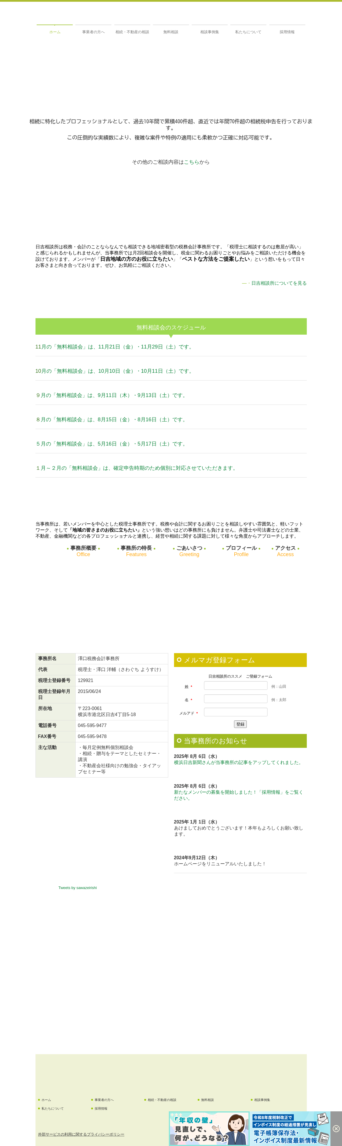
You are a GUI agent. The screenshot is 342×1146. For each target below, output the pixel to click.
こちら (191, 162)
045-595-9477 (92, 725)
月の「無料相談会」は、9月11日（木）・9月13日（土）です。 (114, 395)
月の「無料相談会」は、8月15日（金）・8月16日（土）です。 (114, 419)
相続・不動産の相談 (132, 32)
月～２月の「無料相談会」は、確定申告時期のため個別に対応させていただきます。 (139, 468)
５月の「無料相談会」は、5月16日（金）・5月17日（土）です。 (111, 444)
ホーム (55, 32)
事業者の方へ (93, 32)
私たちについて (248, 32)
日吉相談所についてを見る (279, 283)
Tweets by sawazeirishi (78, 888)
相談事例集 (209, 32)
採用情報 (287, 32)
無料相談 (170, 32)
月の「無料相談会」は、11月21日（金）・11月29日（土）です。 (117, 347)
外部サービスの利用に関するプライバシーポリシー (81, 1134)
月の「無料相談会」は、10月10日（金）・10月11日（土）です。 (117, 371)
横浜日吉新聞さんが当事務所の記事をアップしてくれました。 (238, 762)
